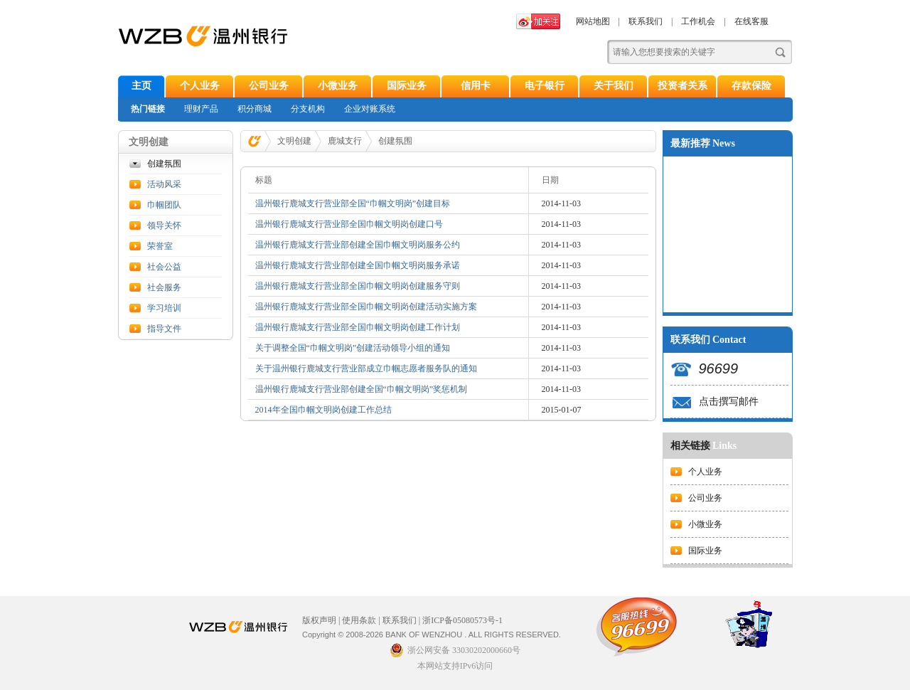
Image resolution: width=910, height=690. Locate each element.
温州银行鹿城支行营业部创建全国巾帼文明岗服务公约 (357, 245)
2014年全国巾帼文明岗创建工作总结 (323, 410)
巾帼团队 (164, 205)
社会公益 (164, 267)
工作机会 (698, 21)
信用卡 (476, 85)
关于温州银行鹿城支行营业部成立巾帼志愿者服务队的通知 (366, 368)
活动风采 (164, 184)
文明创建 (294, 141)
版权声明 (319, 620)
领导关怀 (164, 225)
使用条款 (359, 620)
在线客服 (751, 21)
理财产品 (201, 109)
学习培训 (164, 308)
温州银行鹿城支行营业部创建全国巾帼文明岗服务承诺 (357, 265)
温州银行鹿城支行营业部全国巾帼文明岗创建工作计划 (357, 327)
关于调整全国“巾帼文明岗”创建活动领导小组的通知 (353, 348)
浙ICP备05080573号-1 (462, 620)
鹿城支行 (345, 141)
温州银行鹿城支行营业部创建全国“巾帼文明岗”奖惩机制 (361, 389)
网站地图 (593, 21)
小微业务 (338, 85)
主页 (141, 85)
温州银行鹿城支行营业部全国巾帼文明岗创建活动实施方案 (366, 307)
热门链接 (148, 109)
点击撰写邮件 (729, 401)
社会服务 (164, 287)
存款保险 (751, 85)
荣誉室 (160, 246)
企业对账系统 (369, 109)
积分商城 (254, 109)
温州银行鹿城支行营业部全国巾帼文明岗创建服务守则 (357, 286)
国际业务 (407, 85)
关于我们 (613, 85)
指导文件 (164, 329)
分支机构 (308, 109)
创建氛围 (164, 164)
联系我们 (645, 21)
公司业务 (269, 85)
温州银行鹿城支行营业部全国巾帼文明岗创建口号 (349, 224)
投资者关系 (682, 85)
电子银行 (544, 85)
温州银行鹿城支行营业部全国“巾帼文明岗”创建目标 (353, 203)
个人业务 (200, 85)
